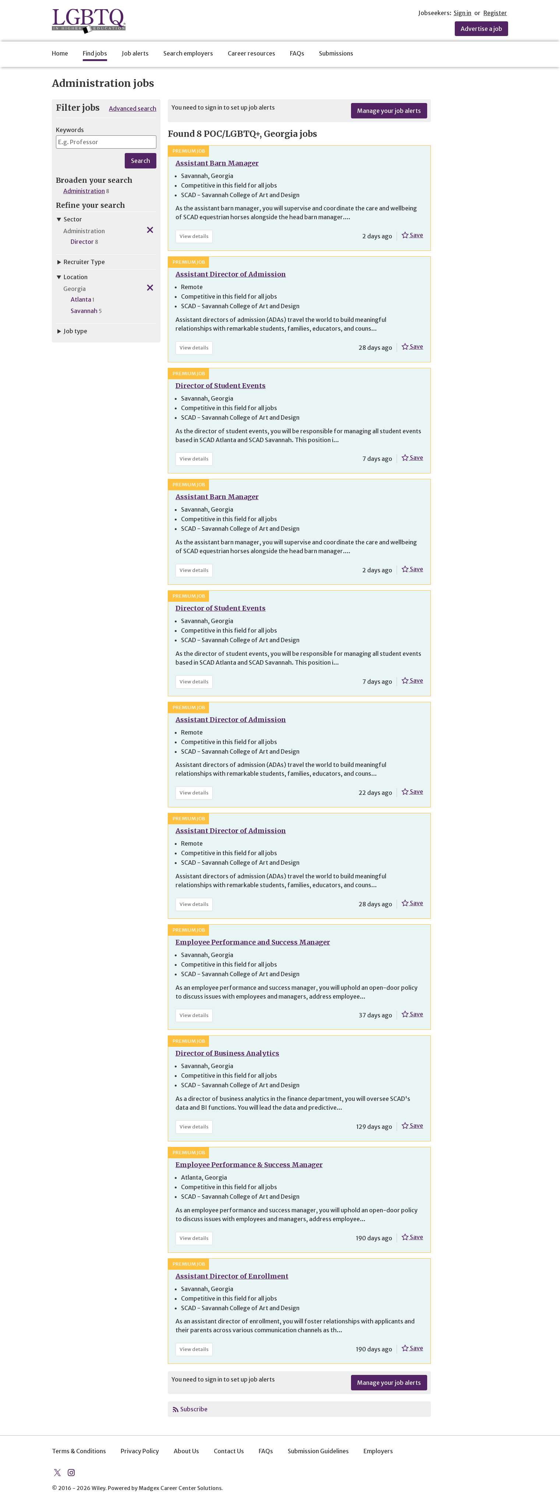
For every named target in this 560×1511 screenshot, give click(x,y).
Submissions (336, 53)
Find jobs (95, 53)
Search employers (188, 53)
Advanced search (132, 108)
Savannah (84, 310)
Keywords (70, 130)
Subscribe (194, 1409)
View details (196, 237)
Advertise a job (481, 28)
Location (72, 277)
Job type (71, 331)
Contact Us (229, 1451)
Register (495, 13)
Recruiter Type (80, 262)
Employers (378, 1451)
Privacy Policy (140, 1451)
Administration (84, 191)
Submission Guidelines (318, 1451)
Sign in (462, 13)
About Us (186, 1451)
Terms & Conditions (79, 1451)
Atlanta (81, 299)
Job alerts (135, 53)
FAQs (297, 53)
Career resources (251, 53)
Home (60, 53)
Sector (69, 219)
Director (82, 241)
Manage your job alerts (389, 110)
